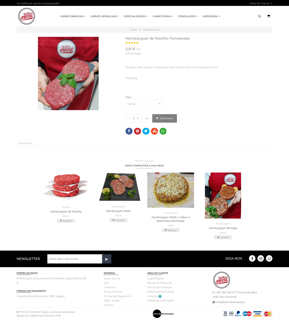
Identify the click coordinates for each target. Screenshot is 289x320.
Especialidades (136, 16)
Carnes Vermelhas (104, 16)
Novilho (66, 206)
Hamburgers (151, 29)
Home (133, 29)
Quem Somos (112, 278)
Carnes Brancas (73, 16)
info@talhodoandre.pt (230, 302)
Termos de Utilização (159, 287)
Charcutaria (163, 16)
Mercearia (212, 16)
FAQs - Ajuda (111, 300)
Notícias (108, 304)
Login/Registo (155, 278)
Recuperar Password (159, 282)
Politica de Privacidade (160, 291)
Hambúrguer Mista (118, 210)
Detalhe (66, 220)
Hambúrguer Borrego (223, 228)
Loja (106, 282)
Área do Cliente (261, 3)
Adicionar (164, 118)
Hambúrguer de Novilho (66, 211)
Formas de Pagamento (117, 295)
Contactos (110, 287)
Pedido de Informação (160, 300)
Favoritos (154, 296)
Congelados (188, 16)
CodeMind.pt (36, 315)
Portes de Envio (113, 291)
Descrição (25, 143)
